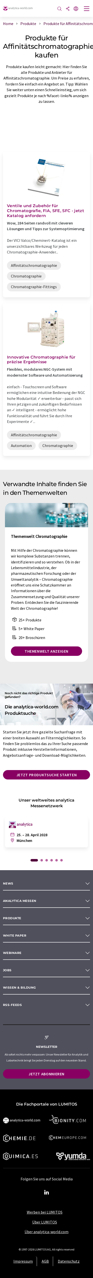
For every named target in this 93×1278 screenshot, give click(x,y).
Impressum (23, 1261)
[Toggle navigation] (87, 9)
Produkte (12, 918)
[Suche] (59, 9)
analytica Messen (19, 901)
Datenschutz (69, 1261)
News (8, 883)
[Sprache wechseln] (75, 9)
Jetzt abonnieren (46, 1073)
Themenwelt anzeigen (46, 651)
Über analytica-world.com (46, 1231)
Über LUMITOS (44, 1222)
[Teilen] (67, 9)
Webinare (12, 953)
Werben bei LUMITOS (44, 1212)
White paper (14, 935)
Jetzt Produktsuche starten (46, 774)
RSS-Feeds (12, 1005)
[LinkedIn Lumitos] (46, 1192)
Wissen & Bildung (19, 987)
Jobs (7, 970)
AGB (45, 1261)
